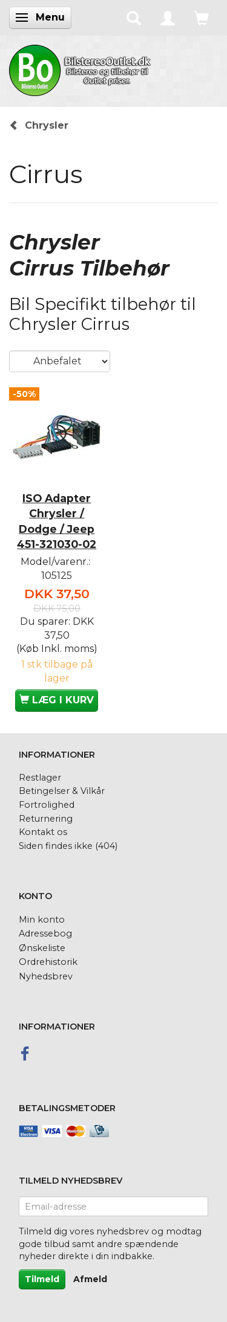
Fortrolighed (46, 804)
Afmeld (90, 1279)
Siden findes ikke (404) (68, 845)
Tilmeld (42, 1279)
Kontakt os (43, 832)
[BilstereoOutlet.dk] (81, 68)
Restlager (40, 777)
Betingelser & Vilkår (62, 790)
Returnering (46, 818)
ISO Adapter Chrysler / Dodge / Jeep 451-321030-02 (56, 521)
